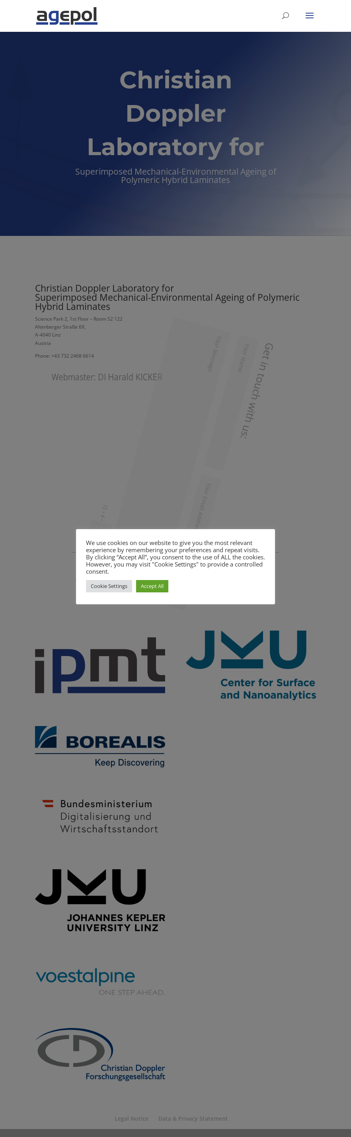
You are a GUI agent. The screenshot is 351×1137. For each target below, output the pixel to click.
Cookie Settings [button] (109, 586)
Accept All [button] (152, 586)
